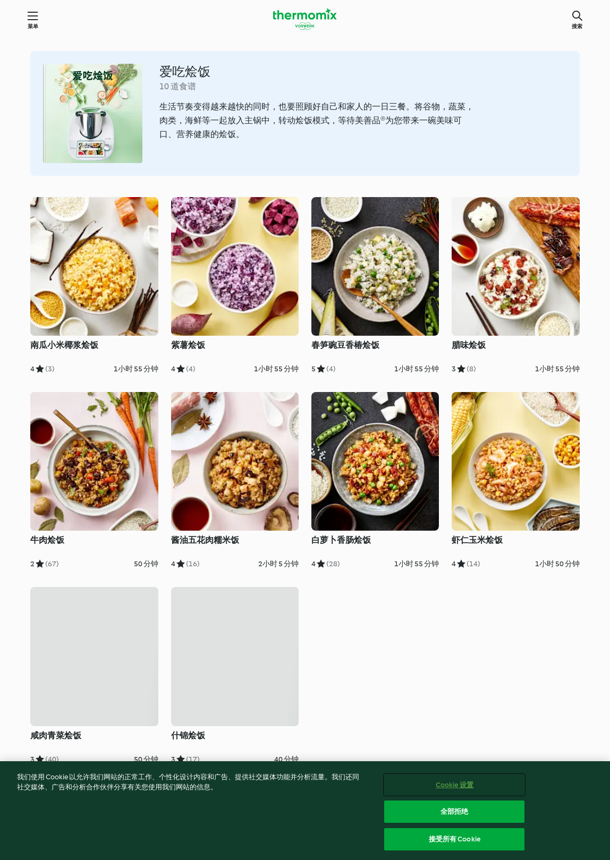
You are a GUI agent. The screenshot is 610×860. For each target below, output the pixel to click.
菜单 (33, 26)
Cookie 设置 (454, 790)
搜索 (577, 26)
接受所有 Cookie (454, 844)
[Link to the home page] (305, 19)
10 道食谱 (177, 86)
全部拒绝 (454, 816)
